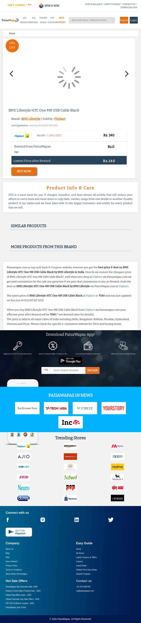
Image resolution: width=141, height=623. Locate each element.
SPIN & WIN (49, 5)
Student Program (83, 574)
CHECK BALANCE (93, 4)
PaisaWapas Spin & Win (16, 607)
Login (133, 20)
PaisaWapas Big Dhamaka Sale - (22, 587)
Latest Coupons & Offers (86, 557)
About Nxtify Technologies (16, 574)
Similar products (28, 226)
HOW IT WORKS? (112, 4)
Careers (79, 561)
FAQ (7, 557)
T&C (16, 152)
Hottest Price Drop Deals (86, 570)
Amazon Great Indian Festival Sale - (23, 591)
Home (78, 549)
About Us (9, 549)
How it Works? (12, 561)
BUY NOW (24, 171)
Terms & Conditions (14, 570)
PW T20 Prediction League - (20, 603)
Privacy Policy (11, 566)
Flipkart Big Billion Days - (18, 595)
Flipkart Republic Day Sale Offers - (22, 599)
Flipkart (60, 119)
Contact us (84, 580)
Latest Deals (81, 566)
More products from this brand (44, 247)
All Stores (80, 553)
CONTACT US (129, 4)
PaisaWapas (63, 619)
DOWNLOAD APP (128, 7)
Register (124, 20)
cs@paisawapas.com (85, 591)
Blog (7, 553)
